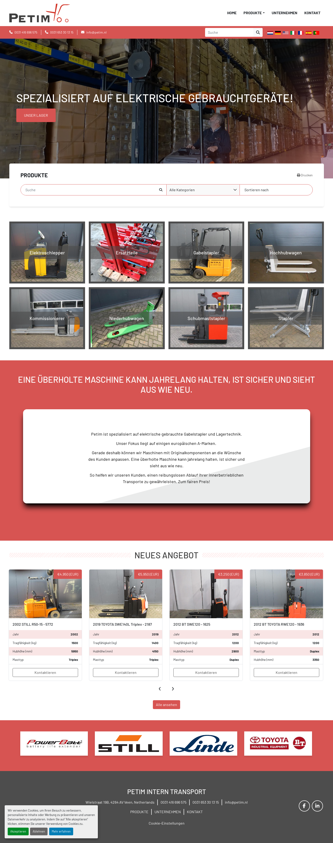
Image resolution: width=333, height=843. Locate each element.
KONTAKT (312, 12)
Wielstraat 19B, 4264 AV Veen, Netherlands (120, 802)
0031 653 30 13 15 (61, 32)
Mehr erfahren (61, 831)
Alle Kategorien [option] (182, 190)
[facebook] (304, 806)
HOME (232, 12)
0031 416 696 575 (25, 32)
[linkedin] (317, 806)
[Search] (229, 32)
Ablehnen (39, 831)
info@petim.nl (96, 32)
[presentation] (160, 688)
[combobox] (203, 189)
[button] (254, 13)
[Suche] (90, 189)
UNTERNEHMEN (284, 12)
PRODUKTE (253, 12)
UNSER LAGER (36, 115)
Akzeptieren (18, 831)
